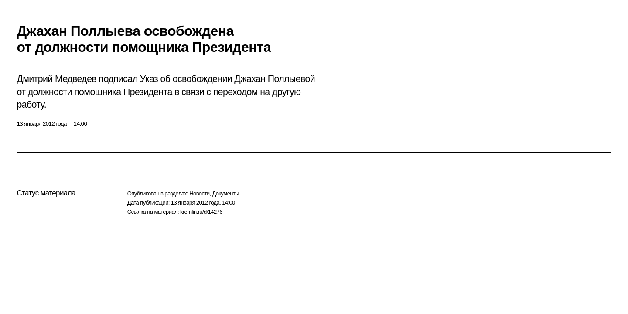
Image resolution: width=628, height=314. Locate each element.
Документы (225, 193)
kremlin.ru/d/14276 (201, 211)
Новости (199, 193)
